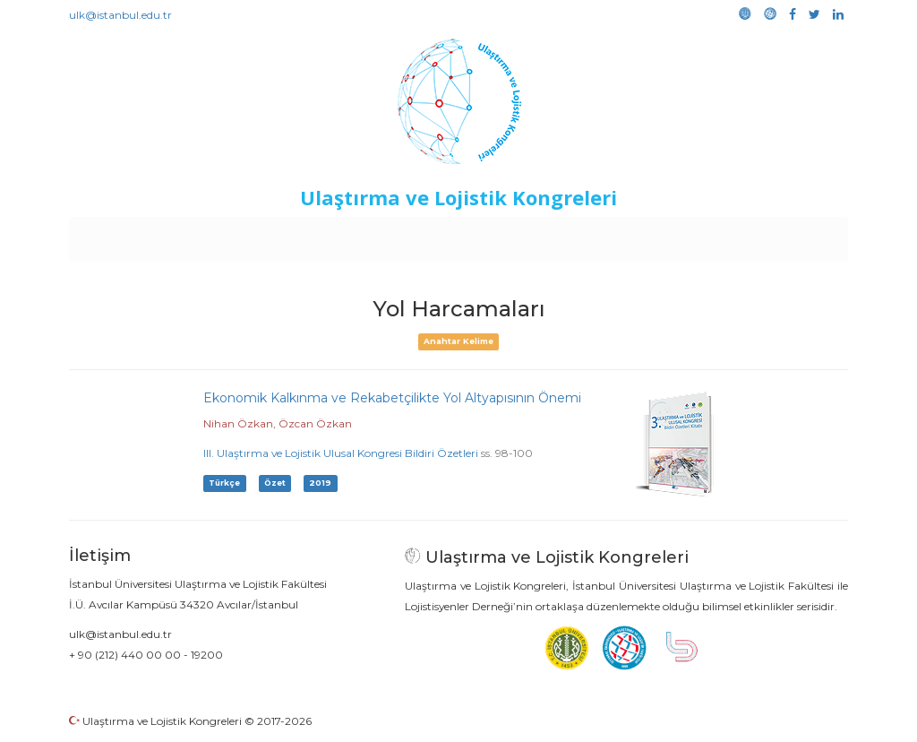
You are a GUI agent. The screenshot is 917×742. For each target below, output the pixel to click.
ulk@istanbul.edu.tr (120, 15)
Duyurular (504, 235)
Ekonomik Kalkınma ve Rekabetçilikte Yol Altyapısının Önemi (392, 398)
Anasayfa (144, 235)
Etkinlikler (431, 235)
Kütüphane (663, 235)
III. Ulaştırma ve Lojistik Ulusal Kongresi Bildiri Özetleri (340, 453)
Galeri (728, 235)
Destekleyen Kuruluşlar (316, 235)
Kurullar (208, 235)
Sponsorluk (581, 235)
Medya (779, 235)
